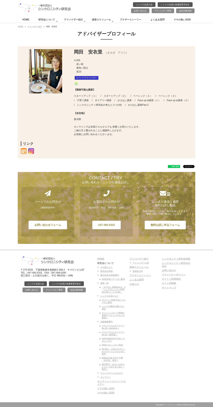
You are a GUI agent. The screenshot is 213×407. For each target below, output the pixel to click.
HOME (25, 19)
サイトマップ (169, 287)
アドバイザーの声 (141, 263)
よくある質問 (157, 19)
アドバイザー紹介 (74, 20)
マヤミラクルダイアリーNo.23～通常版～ (113, 333)
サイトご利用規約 (171, 279)
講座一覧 (104, 283)
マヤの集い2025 (105, 388)
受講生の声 (138, 271)
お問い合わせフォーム (47, 225)
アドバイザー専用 (163, 11)
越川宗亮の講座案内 (109, 275)
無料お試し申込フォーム (165, 225)
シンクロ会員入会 (144, 4)
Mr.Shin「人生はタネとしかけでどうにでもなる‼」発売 (114, 351)
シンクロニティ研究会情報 (176, 259)
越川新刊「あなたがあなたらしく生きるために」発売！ (113, 367)
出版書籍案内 (106, 321)
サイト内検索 (169, 283)
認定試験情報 (185, 11)
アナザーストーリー (130, 19)
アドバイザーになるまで (111, 373)
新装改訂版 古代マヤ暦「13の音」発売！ (112, 359)
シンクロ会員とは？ (109, 296)
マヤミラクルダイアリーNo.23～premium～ (113, 326)
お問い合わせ (140, 11)
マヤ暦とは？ (106, 267)
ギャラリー (105, 377)
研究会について (48, 20)
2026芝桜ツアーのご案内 (113, 279)
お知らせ (134, 284)
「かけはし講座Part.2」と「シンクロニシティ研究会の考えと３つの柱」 (114, 289)
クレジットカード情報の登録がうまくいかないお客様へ (113, 315)
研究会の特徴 (106, 271)
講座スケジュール (102, 20)
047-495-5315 (106, 225)
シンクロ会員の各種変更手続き (175, 4)
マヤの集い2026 (182, 19)
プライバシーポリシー (173, 274)
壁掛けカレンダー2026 (112, 345)
